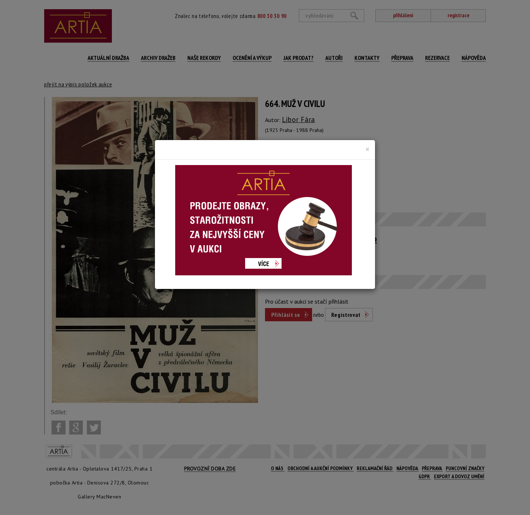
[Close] (367, 149)
